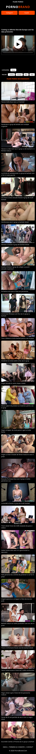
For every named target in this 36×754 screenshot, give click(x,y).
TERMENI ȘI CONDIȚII (17, 747)
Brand (18, 7)
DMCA (5, 747)
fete (26, 74)
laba (32, 74)
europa (19, 74)
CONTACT (29, 747)
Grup (13, 70)
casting (11, 74)
